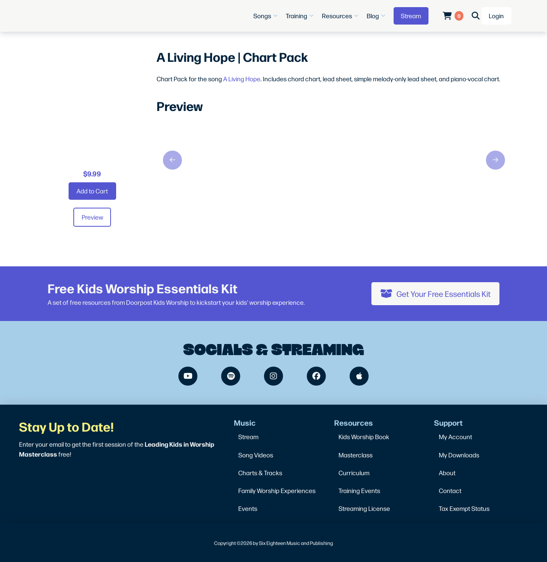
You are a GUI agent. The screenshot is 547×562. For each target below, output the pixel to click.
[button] (266, 16)
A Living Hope (241, 79)
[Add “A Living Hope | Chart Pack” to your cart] (92, 191)
